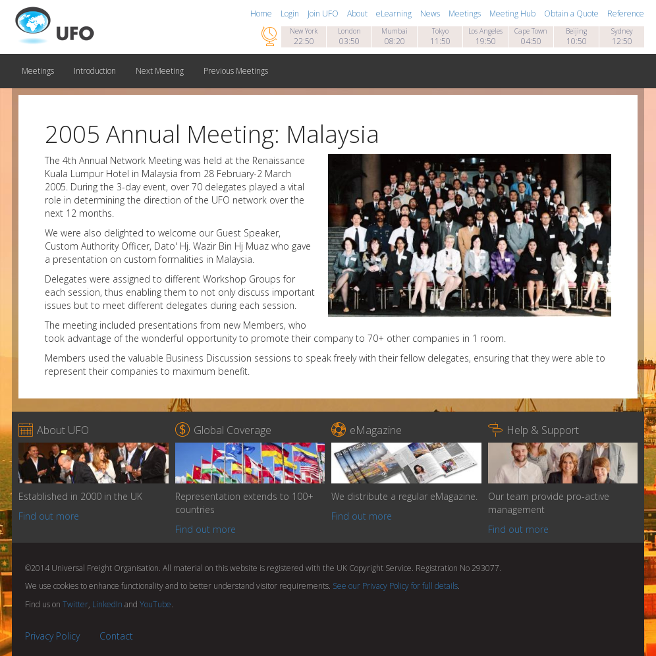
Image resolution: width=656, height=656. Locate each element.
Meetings (466, 13)
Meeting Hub (513, 13)
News (431, 13)
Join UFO (324, 13)
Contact (116, 636)
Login (291, 13)
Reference (625, 13)
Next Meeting (160, 70)
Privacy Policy (52, 636)
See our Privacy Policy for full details (395, 585)
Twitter (75, 604)
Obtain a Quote (572, 13)
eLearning (395, 13)
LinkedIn (107, 604)
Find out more (48, 516)
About (358, 13)
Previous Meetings (236, 70)
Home (262, 13)
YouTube (155, 604)
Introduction (95, 70)
